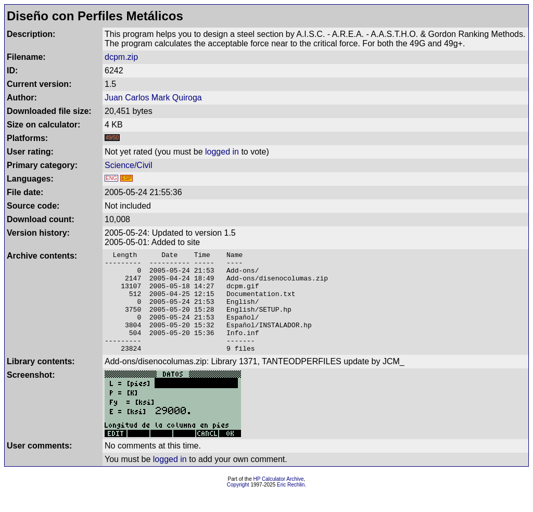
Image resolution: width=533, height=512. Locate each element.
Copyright (238, 505)
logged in (222, 151)
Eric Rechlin (290, 505)
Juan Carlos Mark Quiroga (153, 97)
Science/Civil (129, 165)
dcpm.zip (121, 57)
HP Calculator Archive (278, 499)
